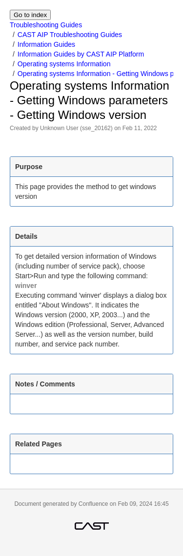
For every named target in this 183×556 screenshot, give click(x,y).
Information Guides (46, 44)
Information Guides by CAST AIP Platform (81, 54)
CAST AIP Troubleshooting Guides (70, 34)
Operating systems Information (64, 64)
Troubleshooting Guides (46, 25)
